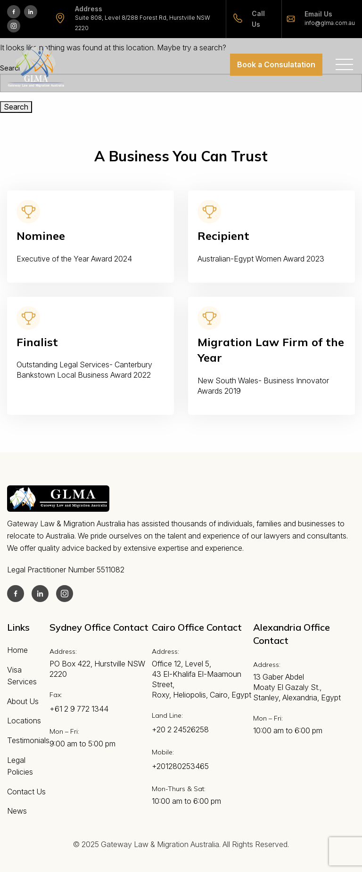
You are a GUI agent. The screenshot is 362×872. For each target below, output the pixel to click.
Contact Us (26, 791)
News (17, 811)
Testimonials (28, 740)
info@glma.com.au (329, 22)
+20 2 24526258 (180, 729)
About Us (23, 701)
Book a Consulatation (276, 64)
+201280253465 (180, 766)
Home (17, 650)
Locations (24, 720)
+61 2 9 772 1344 (78, 708)
